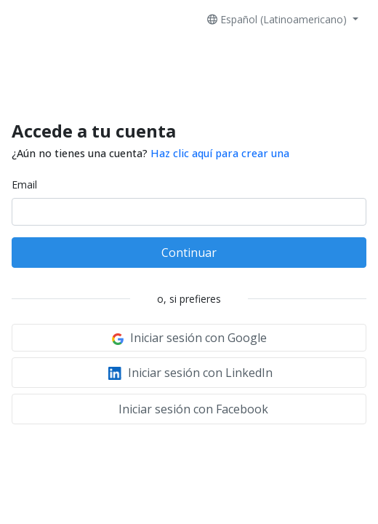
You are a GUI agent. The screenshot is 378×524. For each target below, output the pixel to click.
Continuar (189, 253)
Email (24, 184)
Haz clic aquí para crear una (219, 153)
